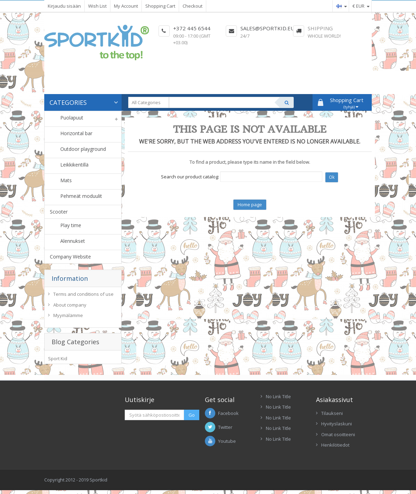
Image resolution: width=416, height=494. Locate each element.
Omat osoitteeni (338, 439)
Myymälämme (68, 317)
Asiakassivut (334, 404)
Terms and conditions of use (83, 296)
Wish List (97, 6)
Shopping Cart (160, 6)
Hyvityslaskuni (336, 429)
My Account (126, 6)
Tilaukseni (332, 418)
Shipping (320, 28)
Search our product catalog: (190, 176)
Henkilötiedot (335, 450)
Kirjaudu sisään (64, 6)
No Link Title (278, 401)
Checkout (192, 6)
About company (69, 306)
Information (70, 278)
